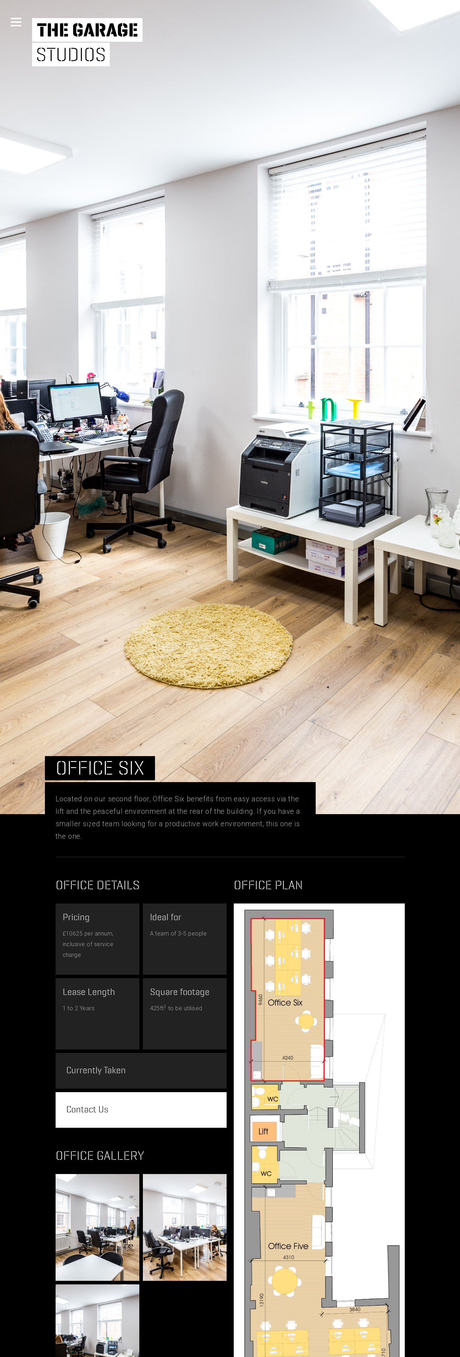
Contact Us (87, 1110)
